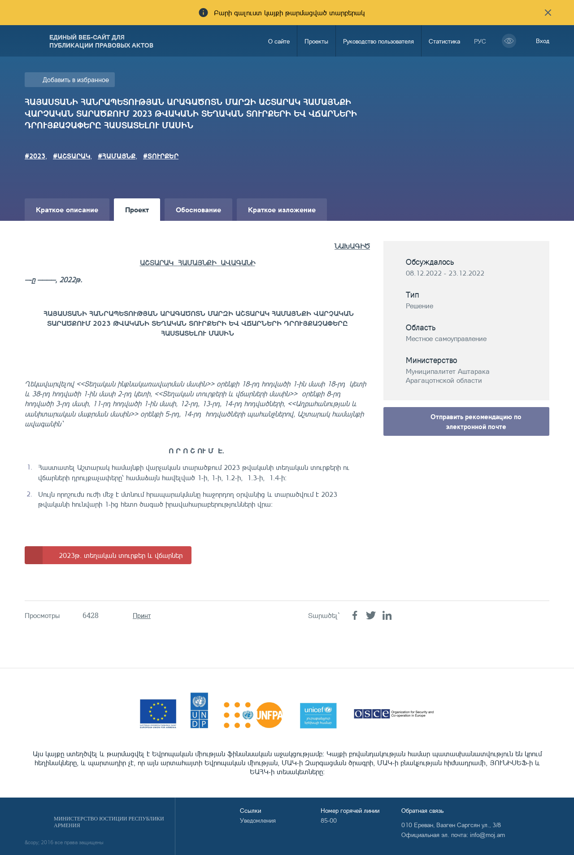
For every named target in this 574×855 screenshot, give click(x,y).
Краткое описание (67, 209)
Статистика (444, 41)
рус (480, 41)
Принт (142, 615)
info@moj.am (487, 834)
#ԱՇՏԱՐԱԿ (71, 155)
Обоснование (198, 209)
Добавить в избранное (76, 79)
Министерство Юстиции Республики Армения (109, 822)
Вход (542, 40)
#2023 (35, 155)
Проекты (316, 41)
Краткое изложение (282, 209)
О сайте (279, 41)
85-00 (329, 820)
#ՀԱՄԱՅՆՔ (116, 155)
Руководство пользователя (378, 41)
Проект (137, 209)
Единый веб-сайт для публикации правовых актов (101, 41)
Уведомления (258, 820)
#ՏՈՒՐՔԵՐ (160, 155)
